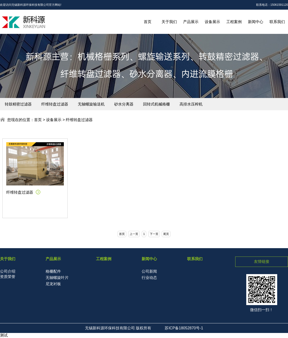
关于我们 (169, 22)
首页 (147, 22)
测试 (4, 335)
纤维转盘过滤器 (54, 104)
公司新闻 (149, 271)
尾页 (166, 234)
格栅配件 (53, 271)
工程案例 (234, 22)
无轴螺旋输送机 (91, 104)
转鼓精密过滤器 (18, 104)
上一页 (134, 234)
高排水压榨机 (191, 104)
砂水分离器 (123, 104)
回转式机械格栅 (156, 104)
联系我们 (277, 22)
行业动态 (149, 278)
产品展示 (190, 22)
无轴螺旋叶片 (57, 278)
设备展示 (212, 22)
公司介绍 (7, 271)
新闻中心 (255, 22)
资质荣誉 (7, 277)
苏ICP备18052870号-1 (184, 328)
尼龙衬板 (53, 284)
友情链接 (261, 261)
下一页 (154, 234)
